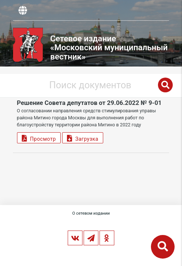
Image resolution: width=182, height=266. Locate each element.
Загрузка (82, 138)
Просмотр (39, 138)
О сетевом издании (90, 213)
